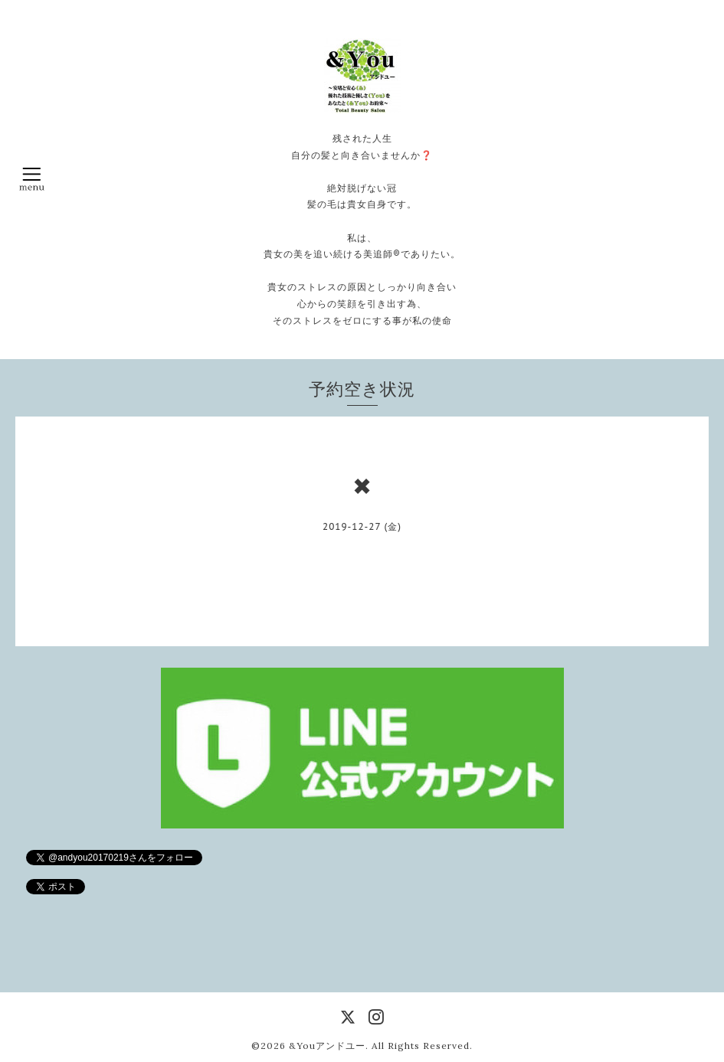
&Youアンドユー (327, 1045)
